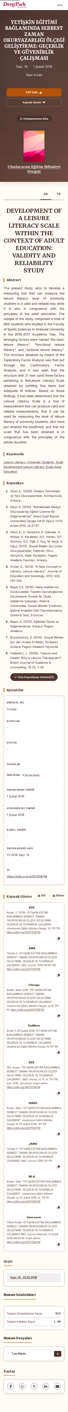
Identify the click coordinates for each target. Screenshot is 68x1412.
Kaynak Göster (34, 102)
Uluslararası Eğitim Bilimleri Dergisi (34, 169)
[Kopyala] (58, 938)
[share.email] (57, 1386)
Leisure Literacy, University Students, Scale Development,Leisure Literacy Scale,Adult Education (33, 466)
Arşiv (8, 1261)
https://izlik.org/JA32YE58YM (27, 876)
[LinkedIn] (45, 1386)
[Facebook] (10, 1386)
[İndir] (57, 1354)
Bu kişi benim (31, 775)
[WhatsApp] (22, 1386)
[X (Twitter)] (34, 1386)
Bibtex (58, 895)
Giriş (59, 5)
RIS (42, 895)
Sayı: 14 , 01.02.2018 (23, 1277)
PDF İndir (34, 92)
